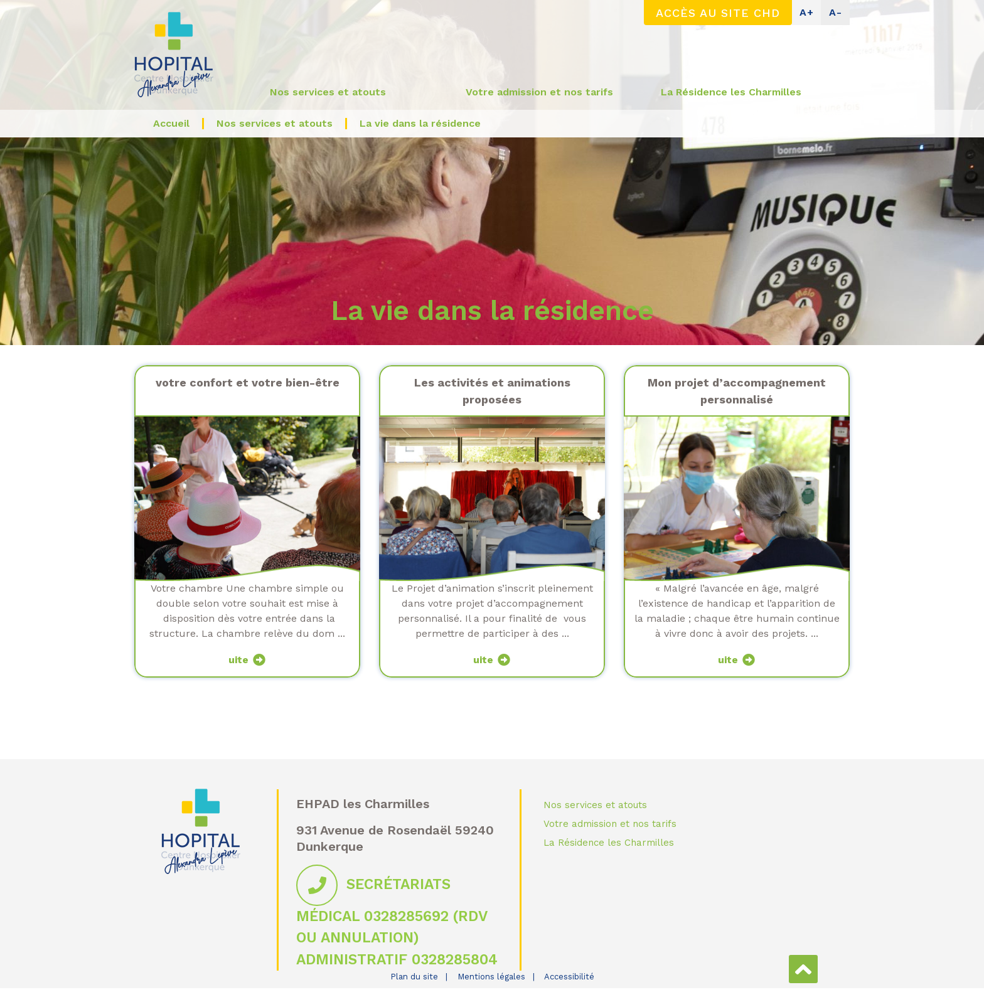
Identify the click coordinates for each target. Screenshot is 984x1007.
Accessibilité (569, 976)
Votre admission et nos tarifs (609, 823)
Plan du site (414, 976)
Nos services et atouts (595, 805)
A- (835, 12)
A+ (807, 12)
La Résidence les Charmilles (608, 842)
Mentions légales (491, 976)
